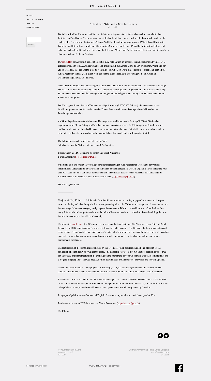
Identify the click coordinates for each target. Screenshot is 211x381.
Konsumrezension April (69, 352)
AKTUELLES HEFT (35, 19)
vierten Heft (66, 62)
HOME (29, 15)
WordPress (42, 366)
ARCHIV (30, 23)
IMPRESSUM (32, 27)
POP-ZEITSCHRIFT (105, 5)
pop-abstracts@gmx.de (86, 157)
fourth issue (77, 224)
